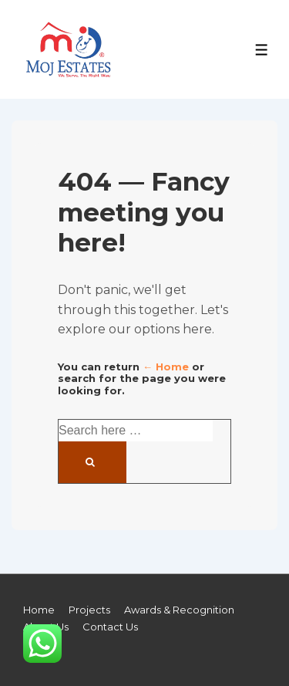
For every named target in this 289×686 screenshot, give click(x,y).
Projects (89, 609)
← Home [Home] (166, 366)
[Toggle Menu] (261, 49)
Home (39, 609)
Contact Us (110, 626)
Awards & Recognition (179, 609)
